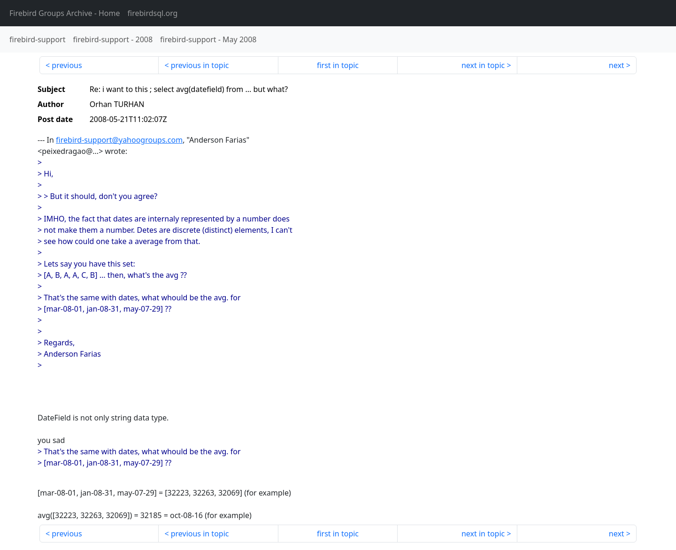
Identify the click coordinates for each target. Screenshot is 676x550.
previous (67, 65)
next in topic (483, 65)
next (616, 65)
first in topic (338, 65)
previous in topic (200, 65)
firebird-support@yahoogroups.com (119, 140)
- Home (64, 13)
